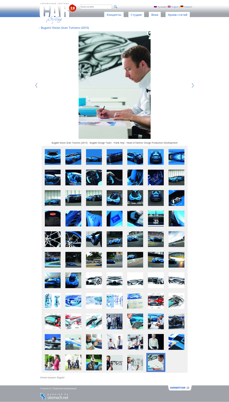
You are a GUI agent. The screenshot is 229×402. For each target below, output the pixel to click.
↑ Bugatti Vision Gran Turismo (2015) (64, 28)
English (175, 6)
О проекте (45, 388)
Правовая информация (64, 388)
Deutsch (188, 6)
